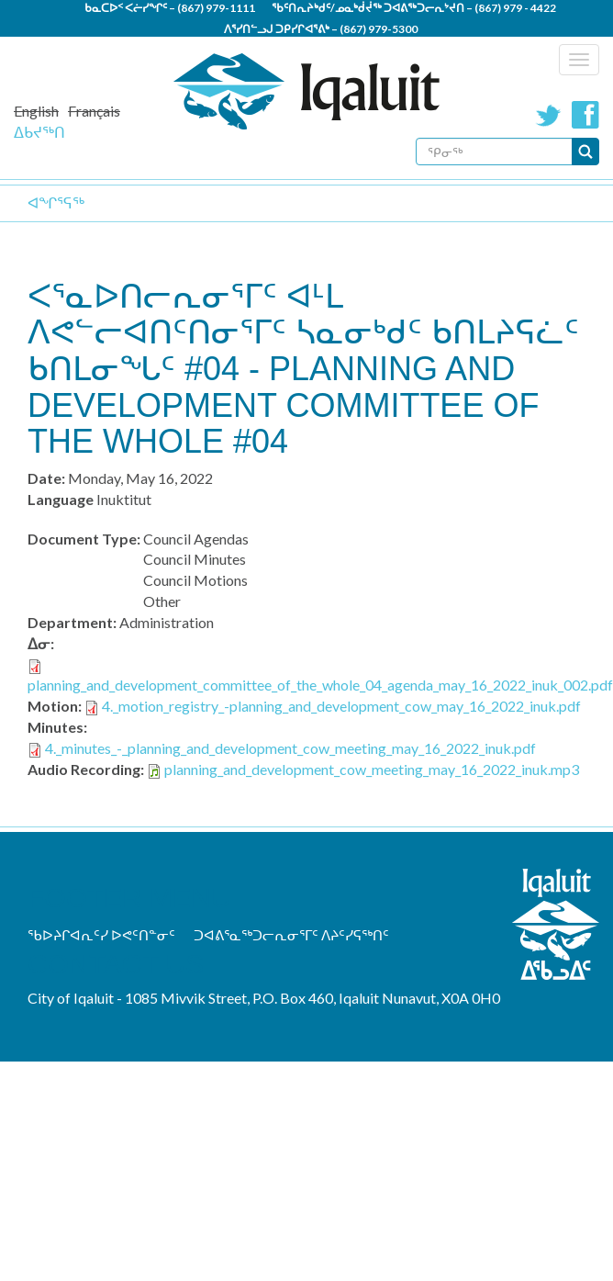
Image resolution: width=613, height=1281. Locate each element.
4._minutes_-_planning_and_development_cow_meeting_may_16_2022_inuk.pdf (290, 748)
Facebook (585, 115)
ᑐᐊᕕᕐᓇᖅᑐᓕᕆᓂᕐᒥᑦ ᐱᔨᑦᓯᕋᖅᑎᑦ (291, 935)
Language (61, 499)
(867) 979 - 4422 (515, 8)
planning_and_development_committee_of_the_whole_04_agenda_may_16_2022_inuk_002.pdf (320, 684)
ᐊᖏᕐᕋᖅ (56, 202)
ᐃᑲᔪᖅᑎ (39, 131)
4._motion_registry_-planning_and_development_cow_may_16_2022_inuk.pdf (341, 705)
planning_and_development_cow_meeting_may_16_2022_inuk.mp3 (371, 769)
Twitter (549, 115)
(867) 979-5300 (379, 29)
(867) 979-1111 (216, 8)
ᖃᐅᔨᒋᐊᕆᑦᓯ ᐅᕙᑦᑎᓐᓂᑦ (101, 935)
